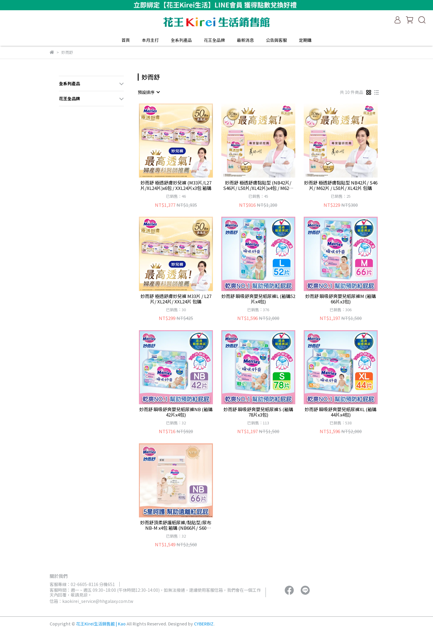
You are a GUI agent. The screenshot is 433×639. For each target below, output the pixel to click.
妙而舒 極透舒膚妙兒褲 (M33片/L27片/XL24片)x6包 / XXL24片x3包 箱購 (175, 185)
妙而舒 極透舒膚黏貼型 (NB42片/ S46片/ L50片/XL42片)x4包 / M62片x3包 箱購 (258, 185)
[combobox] (148, 92)
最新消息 (245, 40)
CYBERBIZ (203, 624)
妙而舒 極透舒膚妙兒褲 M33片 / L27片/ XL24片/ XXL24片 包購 (175, 298)
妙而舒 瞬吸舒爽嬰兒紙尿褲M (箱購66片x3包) (340, 298)
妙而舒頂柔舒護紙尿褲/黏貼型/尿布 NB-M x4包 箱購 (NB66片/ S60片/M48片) (175, 525)
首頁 (125, 40)
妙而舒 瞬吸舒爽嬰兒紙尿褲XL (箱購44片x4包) (340, 412)
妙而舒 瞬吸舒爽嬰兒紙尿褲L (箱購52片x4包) (258, 298)
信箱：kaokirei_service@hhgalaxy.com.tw (91, 601)
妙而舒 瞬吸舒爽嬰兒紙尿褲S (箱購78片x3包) (258, 412)
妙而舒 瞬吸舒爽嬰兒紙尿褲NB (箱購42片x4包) (176, 412)
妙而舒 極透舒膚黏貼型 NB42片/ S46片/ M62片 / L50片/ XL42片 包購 (340, 185)
